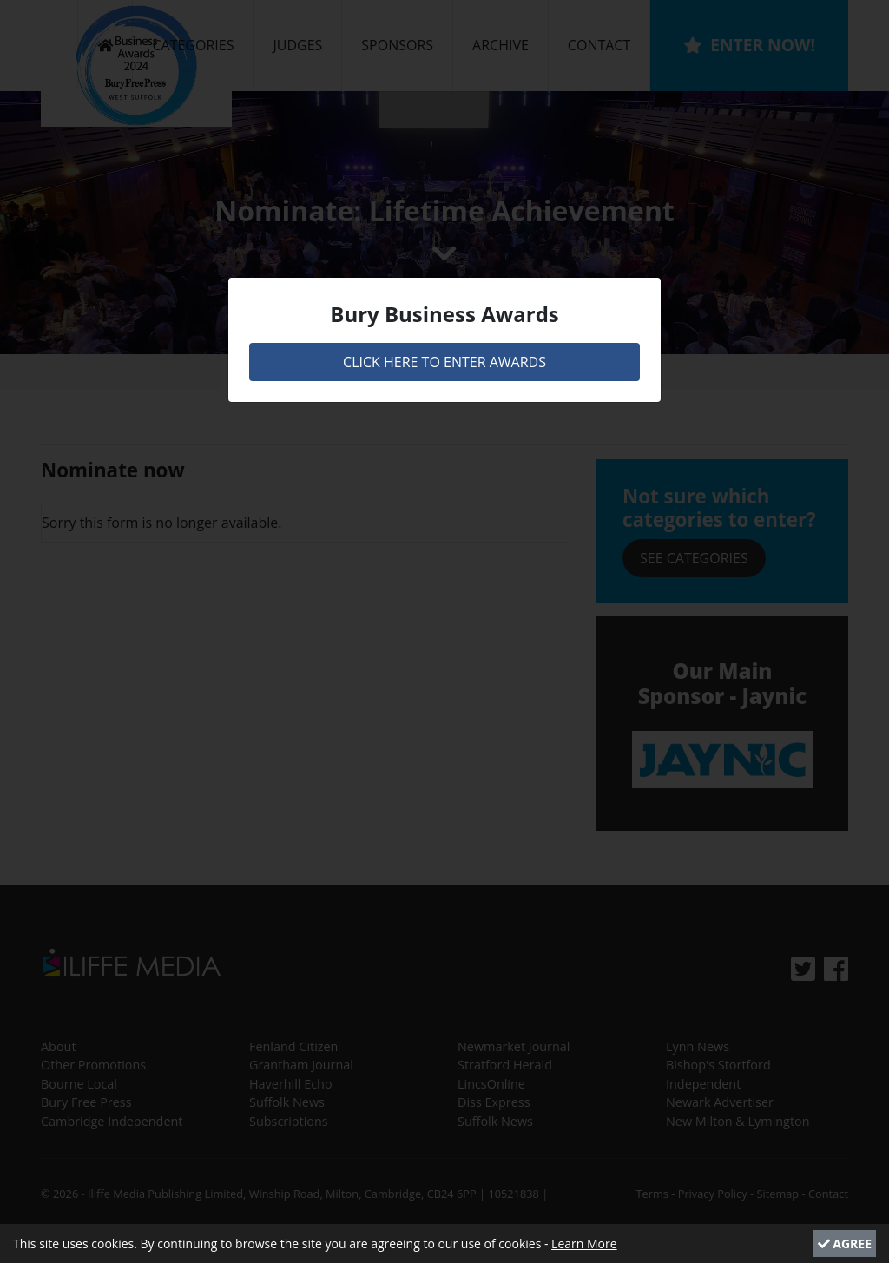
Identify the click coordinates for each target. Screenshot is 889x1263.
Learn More (584, 1243)
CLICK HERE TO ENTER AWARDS (444, 362)
